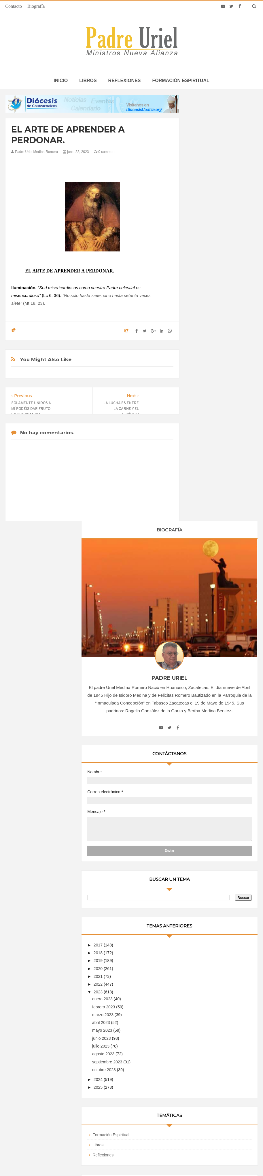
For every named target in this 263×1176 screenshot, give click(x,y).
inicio (61, 80)
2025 (202, 646)
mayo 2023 (205, 589)
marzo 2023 (206, 574)
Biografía (36, 6)
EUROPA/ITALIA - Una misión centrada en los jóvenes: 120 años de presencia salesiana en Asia (133, 1090)
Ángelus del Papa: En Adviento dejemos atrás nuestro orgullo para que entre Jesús (49, 1106)
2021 (202, 535)
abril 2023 (204, 582)
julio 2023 (204, 605)
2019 (202, 520)
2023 (202, 551)
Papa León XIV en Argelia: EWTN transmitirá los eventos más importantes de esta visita (213, 1094)
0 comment (105, 152)
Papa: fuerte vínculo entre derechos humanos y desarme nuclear (45, 1088)
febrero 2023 (207, 566)
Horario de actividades (160, 1034)
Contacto (13, 6)
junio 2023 (205, 597)
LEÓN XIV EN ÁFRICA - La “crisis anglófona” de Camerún (125, 1071)
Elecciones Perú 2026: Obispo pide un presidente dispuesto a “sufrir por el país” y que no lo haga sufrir (211, 1073)
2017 (202, 504)
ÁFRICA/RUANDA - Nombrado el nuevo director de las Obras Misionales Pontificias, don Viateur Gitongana (130, 1111)
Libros (88, 80)
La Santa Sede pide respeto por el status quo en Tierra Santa (50, 1071)
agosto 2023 (207, 613)
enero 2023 (206, 558)
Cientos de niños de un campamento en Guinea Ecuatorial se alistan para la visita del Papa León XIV (214, 1115)
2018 (202, 512)
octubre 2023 (207, 629)
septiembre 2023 (210, 621)
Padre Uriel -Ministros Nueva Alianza (115, 1160)
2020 (202, 527)
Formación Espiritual (214, 694)
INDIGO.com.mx (208, 1160)
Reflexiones (124, 80)
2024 (202, 639)
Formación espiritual (180, 80)
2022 (202, 543)
